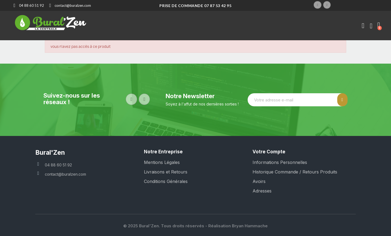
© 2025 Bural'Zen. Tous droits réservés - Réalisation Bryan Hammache (195, 225)
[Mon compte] (363, 25)
